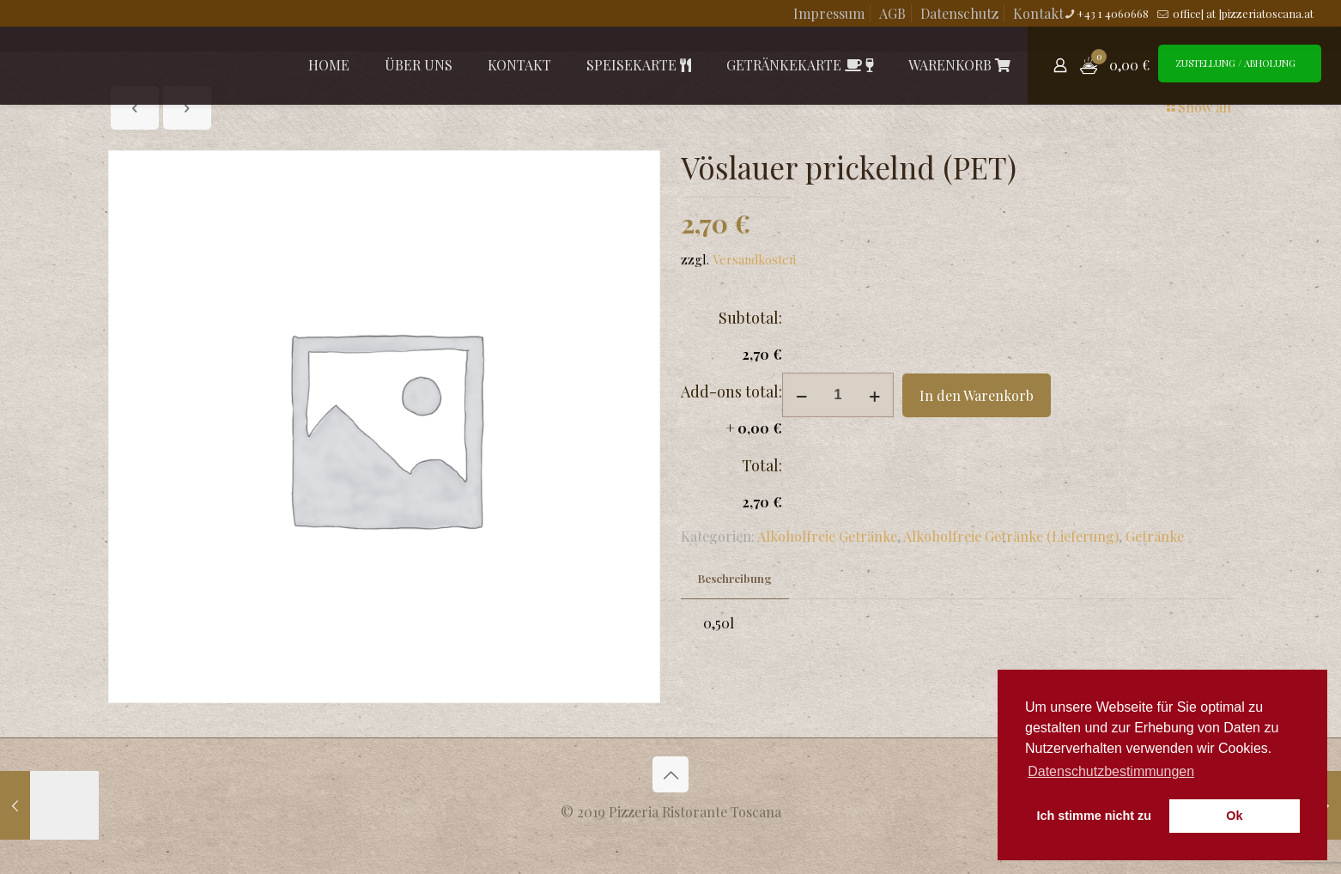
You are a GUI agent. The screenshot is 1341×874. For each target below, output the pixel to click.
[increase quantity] (874, 395)
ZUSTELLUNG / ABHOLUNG (1235, 63)
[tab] (735, 579)
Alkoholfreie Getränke (827, 536)
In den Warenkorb (976, 395)
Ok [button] (1234, 815)
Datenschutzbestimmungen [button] (1111, 771)
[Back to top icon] (670, 774)
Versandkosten (754, 259)
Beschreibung (735, 578)
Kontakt (1038, 13)
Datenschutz (959, 13)
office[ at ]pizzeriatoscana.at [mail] (1242, 13)
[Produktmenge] (838, 395)
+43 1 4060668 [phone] (1113, 13)
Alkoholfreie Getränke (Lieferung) (1011, 536)
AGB (892, 13)
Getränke (1155, 536)
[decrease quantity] (801, 395)
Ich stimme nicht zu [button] (1094, 815)
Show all (1197, 107)
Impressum (829, 13)
